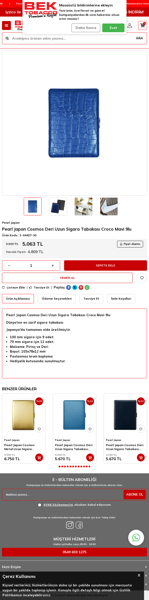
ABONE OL (134, 494)
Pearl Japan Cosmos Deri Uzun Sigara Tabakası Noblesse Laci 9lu (124, 447)
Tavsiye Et (39, 287)
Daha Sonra (85, 27)
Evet (113, 27)
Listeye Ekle (13, 287)
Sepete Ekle (105, 265)
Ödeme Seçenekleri (57, 298)
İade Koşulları (121, 298)
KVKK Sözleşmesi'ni (58, 504)
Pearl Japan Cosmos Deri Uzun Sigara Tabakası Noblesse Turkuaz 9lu (73, 447)
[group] (74, 123)
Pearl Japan (11, 222)
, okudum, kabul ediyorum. (74, 505)
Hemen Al (67, 278)
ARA (139, 38)
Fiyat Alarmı (130, 244)
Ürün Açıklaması (18, 298)
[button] (59, 466)
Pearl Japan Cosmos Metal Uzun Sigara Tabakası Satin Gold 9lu (22, 447)
